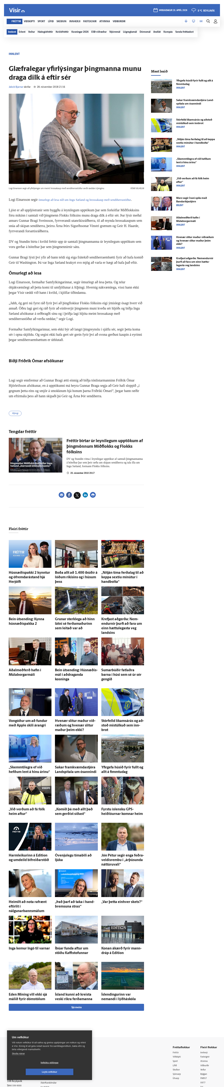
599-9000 (17, 1037)
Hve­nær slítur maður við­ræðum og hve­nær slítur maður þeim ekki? (195, 241)
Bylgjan (204, 1026)
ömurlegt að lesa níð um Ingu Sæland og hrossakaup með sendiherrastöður (91, 199)
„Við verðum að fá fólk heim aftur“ (29, 779)
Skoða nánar (18, 1062)
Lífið (175, 1017)
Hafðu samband (53, 1025)
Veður (203, 1021)
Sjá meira (76, 958)
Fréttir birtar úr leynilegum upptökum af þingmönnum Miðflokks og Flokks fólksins (104, 447)
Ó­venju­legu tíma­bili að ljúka (71, 823)
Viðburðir (205, 1017)
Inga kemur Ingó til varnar (24, 903)
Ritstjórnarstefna (53, 1030)
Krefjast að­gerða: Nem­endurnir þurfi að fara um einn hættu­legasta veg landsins (121, 616)
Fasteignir (205, 1008)
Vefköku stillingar (29, 1072)
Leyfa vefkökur (70, 1072)
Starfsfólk (49, 1039)
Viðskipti (177, 1008)
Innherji (204, 1003)
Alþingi (16, 414)
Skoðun (177, 1021)
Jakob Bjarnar (16, 87)
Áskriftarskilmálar (54, 1034)
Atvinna (204, 1012)
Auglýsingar (50, 1021)
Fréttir (176, 1003)
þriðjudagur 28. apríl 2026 (173, 10)
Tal (202, 1039)
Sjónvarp (177, 1026)
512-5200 (55, 1016)
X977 (203, 1035)
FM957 (204, 1030)
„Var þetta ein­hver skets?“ (116, 863)
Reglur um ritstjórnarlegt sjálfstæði (20, 1018)
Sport (176, 1012)
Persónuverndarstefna (19, 1024)
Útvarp (176, 1030)
